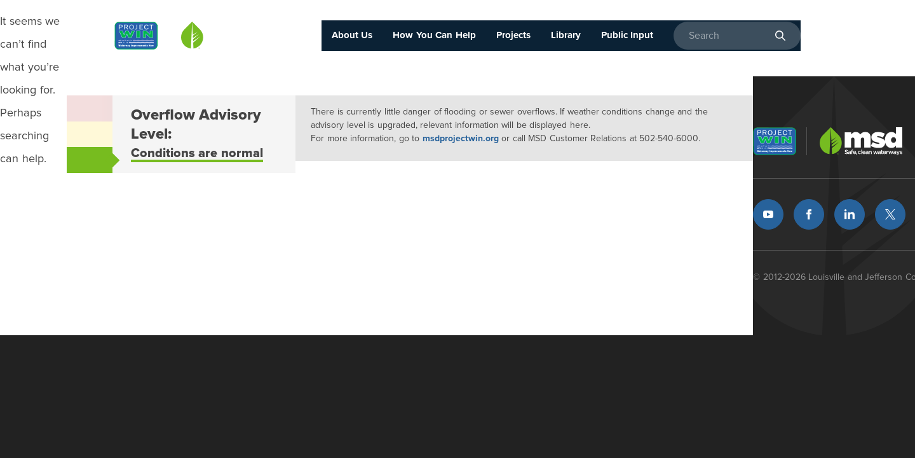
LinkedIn (849, 214)
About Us (352, 35)
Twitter (890, 214)
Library (566, 35)
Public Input (627, 35)
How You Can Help (434, 35)
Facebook (809, 214)
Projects (513, 35)
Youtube (768, 214)
